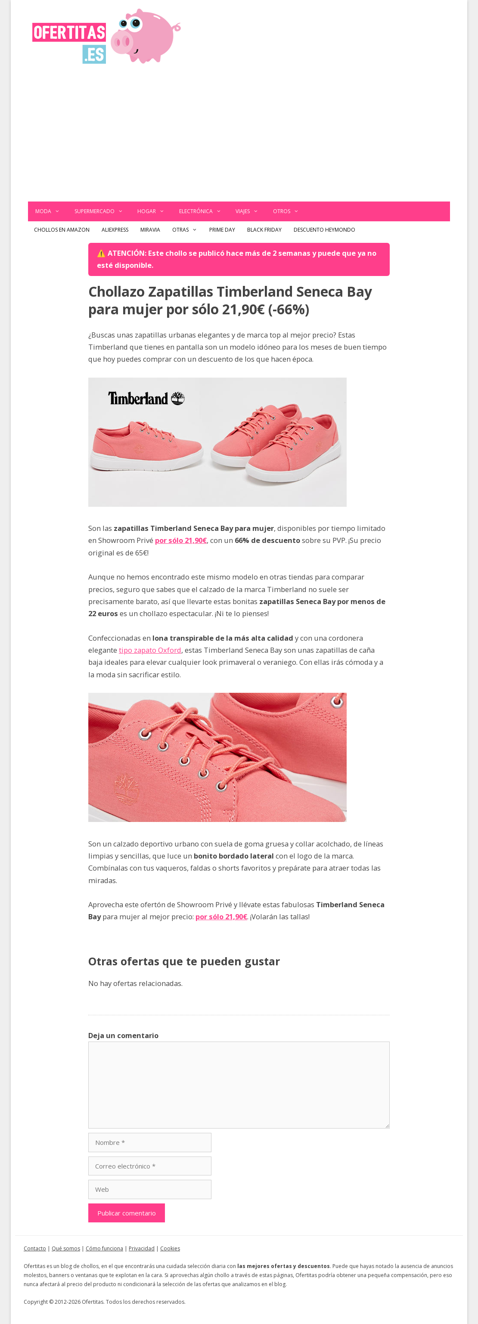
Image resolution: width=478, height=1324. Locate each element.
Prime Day (222, 229)
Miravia (150, 229)
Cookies (170, 1248)
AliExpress (115, 229)
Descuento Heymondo (324, 229)
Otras (187, 230)
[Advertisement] (239, 137)
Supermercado (102, 211)
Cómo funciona (104, 1248)
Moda (51, 211)
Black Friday (264, 229)
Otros (289, 211)
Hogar (154, 211)
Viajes (251, 211)
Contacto (35, 1248)
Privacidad (142, 1248)
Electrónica (204, 211)
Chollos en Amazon (62, 229)
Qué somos (66, 1248)
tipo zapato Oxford (150, 650)
